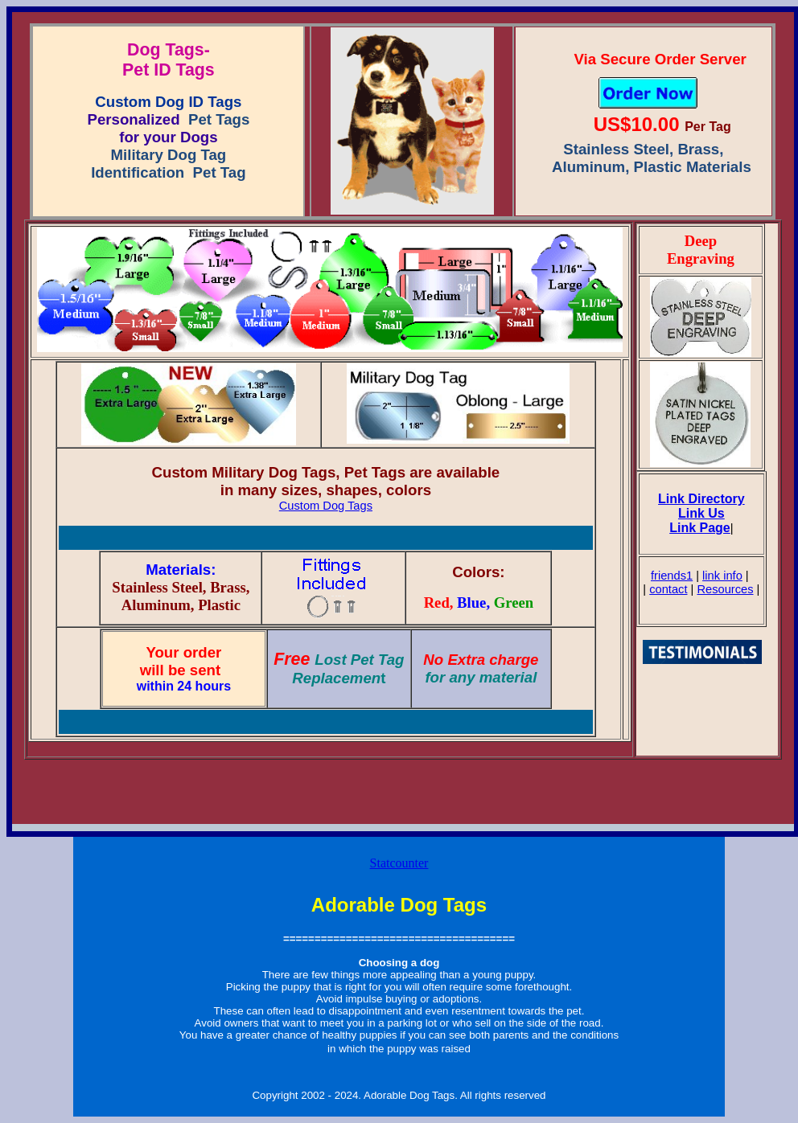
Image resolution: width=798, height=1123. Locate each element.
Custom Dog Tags (325, 505)
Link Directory (701, 499)
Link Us (701, 513)
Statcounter (399, 863)
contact (668, 589)
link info (722, 575)
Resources (725, 589)
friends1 (672, 575)
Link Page (699, 528)
